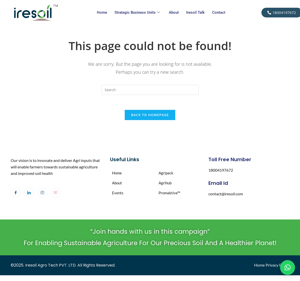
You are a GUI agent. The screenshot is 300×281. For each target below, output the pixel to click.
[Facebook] (16, 193)
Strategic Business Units (137, 12)
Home (102, 12)
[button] (287, 267)
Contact (218, 12)
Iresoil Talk (195, 12)
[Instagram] (42, 193)
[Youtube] (55, 193)
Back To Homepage (150, 115)
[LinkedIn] (29, 193)
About (174, 12)
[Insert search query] (150, 90)
